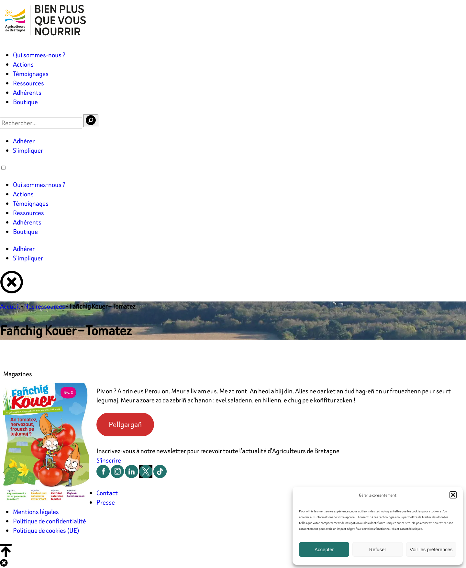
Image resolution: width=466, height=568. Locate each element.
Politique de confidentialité (49, 521)
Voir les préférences (431, 549)
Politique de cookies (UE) (46, 530)
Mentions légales (36, 511)
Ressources (28, 83)
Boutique (25, 101)
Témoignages (31, 73)
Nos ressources (44, 306)
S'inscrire (108, 460)
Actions (23, 64)
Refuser (377, 549)
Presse (105, 502)
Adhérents (27, 92)
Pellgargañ (125, 424)
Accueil (10, 306)
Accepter (324, 549)
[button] (453, 495)
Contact (107, 492)
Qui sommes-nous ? (39, 55)
